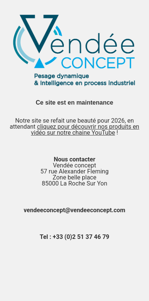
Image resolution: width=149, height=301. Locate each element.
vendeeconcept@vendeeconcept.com (74, 210)
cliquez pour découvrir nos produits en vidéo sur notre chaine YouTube (85, 129)
